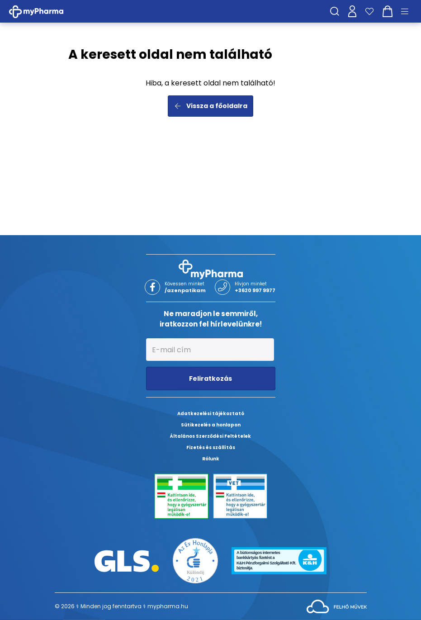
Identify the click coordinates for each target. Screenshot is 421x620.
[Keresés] (334, 11)
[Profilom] (352, 11)
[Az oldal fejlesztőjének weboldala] (337, 606)
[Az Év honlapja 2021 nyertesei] (195, 560)
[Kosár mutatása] (387, 11)
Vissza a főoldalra (210, 105)
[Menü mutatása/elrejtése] (407, 11)
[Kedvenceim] (369, 11)
